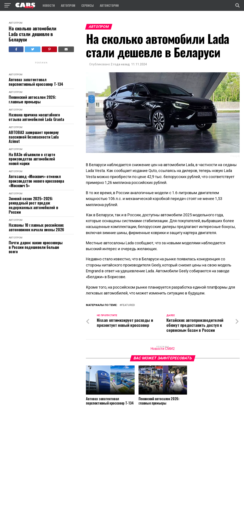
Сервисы (87, 5)
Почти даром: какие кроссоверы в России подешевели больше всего (36, 247)
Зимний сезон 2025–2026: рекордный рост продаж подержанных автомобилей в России (33, 205)
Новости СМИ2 (162, 349)
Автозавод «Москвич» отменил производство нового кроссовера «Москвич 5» (36, 181)
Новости (49, 5)
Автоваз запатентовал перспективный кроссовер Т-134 (36, 81)
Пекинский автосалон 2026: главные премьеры (32, 99)
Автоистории (109, 5)
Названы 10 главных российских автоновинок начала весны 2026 (36, 227)
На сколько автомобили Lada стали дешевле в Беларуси (32, 34)
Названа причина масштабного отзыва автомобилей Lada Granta (36, 116)
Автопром (68, 5)
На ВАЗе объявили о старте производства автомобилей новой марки (32, 159)
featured (128, 305)
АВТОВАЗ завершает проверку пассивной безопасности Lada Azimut (34, 137)
